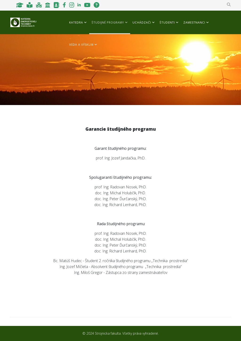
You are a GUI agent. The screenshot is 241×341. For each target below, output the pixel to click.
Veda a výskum (81, 45)
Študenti (167, 22)
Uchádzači (142, 22)
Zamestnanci (194, 22)
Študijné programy (108, 22)
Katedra (76, 22)
